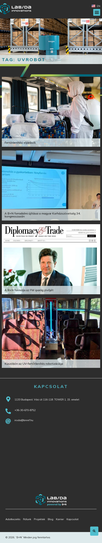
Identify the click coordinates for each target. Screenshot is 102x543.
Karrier (60, 519)
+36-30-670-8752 (25, 410)
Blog (50, 519)
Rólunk (27, 519)
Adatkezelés (12, 519)
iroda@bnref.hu (24, 420)
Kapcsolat (72, 519)
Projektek (39, 519)
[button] (96, 12)
